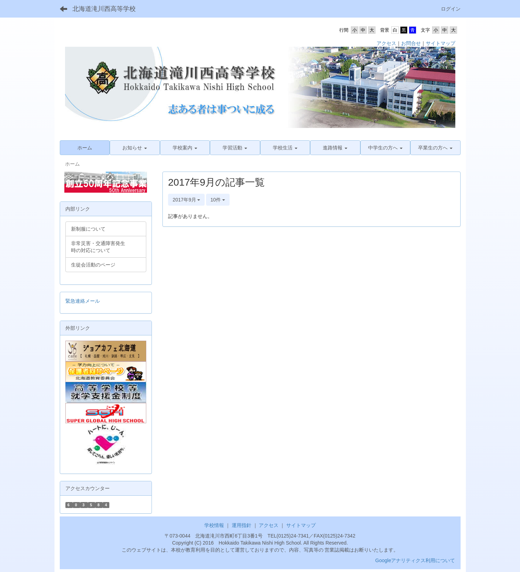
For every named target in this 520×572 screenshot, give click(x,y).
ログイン (451, 9)
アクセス (386, 43)
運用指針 (241, 525)
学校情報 (214, 525)
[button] (135, 148)
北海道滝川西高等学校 (104, 8)
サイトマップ (440, 43)
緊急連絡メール (82, 301)
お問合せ (411, 43)
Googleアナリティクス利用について (415, 560)
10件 (218, 200)
